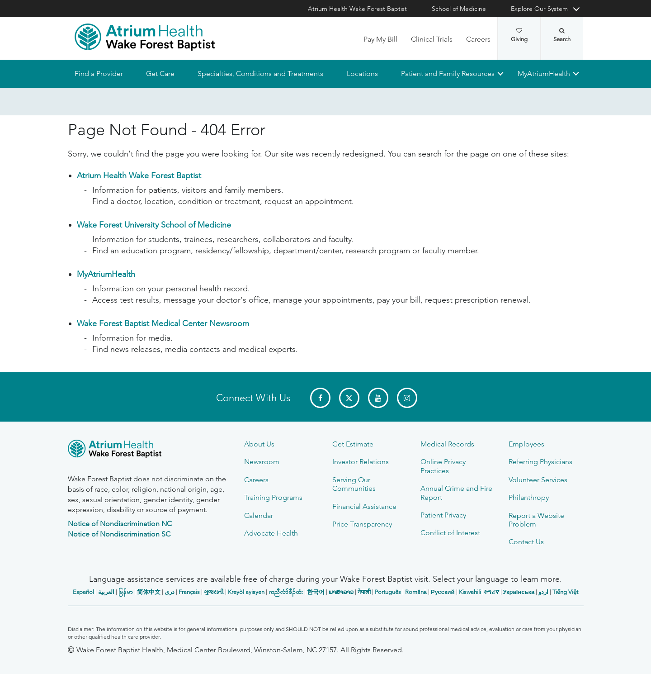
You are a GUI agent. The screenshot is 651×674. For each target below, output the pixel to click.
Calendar (258, 515)
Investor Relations (360, 461)
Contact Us (526, 541)
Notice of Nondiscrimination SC (119, 534)
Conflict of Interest (450, 532)
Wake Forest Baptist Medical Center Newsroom (163, 324)
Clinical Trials (432, 39)
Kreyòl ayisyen (246, 592)
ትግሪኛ (491, 592)
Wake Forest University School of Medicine (154, 225)
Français (189, 592)
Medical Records (447, 444)
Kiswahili (470, 592)
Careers (478, 39)
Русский (443, 592)
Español (83, 592)
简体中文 (148, 592)
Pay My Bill (380, 39)
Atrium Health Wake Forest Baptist (357, 9)
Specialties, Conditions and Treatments (260, 73)
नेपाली (364, 592)
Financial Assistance (364, 506)
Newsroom (261, 461)
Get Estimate (352, 444)
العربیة (106, 592)
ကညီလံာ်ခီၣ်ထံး (286, 592)
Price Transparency (362, 524)
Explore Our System (539, 9)
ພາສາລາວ (341, 592)
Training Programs (273, 497)
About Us (259, 444)
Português (388, 592)
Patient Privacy (443, 515)
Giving (519, 35)
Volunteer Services (538, 479)
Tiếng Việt (565, 592)
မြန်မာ (125, 592)
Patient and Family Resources (447, 73)
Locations (361, 73)
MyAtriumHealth (544, 73)
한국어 (316, 592)
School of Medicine (459, 9)
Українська (519, 592)
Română (416, 592)
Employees (526, 444)
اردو (543, 592)
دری (170, 592)
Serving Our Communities (354, 484)
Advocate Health (271, 533)
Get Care (160, 73)
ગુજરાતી (214, 592)
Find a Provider (99, 73)
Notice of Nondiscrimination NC (120, 523)
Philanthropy (529, 497)
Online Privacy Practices (443, 466)
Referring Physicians (540, 461)
